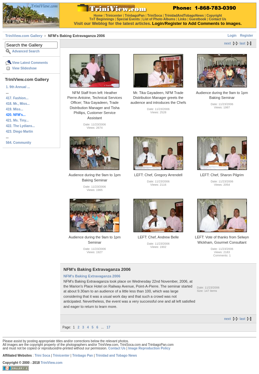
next (227, 43)
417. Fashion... (17, 98)
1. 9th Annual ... (18, 87)
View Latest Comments (30, 63)
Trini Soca (42, 355)
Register (246, 35)
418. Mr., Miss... (18, 103)
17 (108, 327)
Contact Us (117, 348)
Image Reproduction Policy (149, 348)
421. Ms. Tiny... (17, 120)
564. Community (18, 142)
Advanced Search (26, 51)
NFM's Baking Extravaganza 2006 (91, 276)
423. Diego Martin (19, 131)
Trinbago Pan (82, 355)
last (242, 43)
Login (232, 35)
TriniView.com (51, 363)
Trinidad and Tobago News (116, 355)
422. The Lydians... (20, 126)
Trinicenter (61, 355)
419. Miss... (14, 109)
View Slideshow (24, 68)
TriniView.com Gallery (24, 36)
